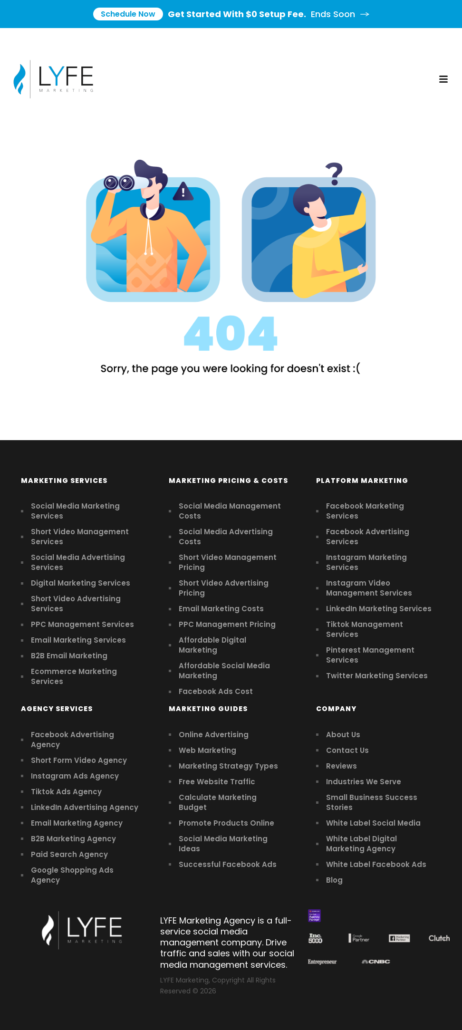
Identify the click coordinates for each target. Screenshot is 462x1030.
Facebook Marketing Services (365, 511)
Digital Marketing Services (80, 583)
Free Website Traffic (217, 782)
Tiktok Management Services (364, 629)
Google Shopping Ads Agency (72, 875)
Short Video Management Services (80, 537)
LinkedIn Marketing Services (379, 609)
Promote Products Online (226, 823)
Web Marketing (207, 750)
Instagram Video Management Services (369, 588)
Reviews (341, 766)
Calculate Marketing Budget (218, 802)
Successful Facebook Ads (228, 864)
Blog (334, 880)
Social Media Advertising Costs (226, 537)
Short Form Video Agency (79, 760)
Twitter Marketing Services (377, 676)
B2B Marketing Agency (73, 839)
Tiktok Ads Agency (66, 792)
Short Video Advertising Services (76, 604)
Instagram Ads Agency (75, 776)
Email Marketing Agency (77, 823)
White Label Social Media (373, 823)
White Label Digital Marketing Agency (361, 844)
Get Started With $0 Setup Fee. (231, 14)
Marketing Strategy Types (228, 766)
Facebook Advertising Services (367, 537)
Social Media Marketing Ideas (223, 844)
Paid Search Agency (69, 854)
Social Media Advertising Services (78, 562)
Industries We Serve (363, 782)
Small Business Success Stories (371, 802)
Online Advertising (214, 735)
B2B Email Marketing (69, 656)
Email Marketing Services (78, 640)
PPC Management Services (82, 624)
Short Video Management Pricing (228, 562)
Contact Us (347, 750)
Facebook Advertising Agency (72, 740)
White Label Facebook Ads (376, 864)
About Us (343, 735)
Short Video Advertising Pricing (224, 588)
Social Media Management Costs (230, 511)
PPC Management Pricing (227, 624)
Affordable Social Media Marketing (224, 671)
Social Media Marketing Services (75, 511)
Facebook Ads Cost (216, 691)
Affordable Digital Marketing (212, 645)
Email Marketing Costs (221, 609)
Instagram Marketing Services (366, 562)
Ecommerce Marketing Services (74, 676)
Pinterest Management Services (370, 655)
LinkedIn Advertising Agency (84, 807)
